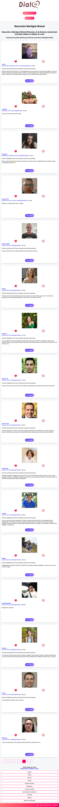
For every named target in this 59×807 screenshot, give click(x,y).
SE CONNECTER (29, 18)
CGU (41, 805)
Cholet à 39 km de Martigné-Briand (11, 245)
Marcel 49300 (6, 244)
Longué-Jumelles (29, 789)
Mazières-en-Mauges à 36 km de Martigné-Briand (15, 155)
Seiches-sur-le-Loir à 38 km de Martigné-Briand (14, 200)
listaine (4, 289)
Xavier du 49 (5, 423)
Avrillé (29, 780)
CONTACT (55, 805)
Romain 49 (5, 378)
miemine (4, 334)
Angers (29, 772)
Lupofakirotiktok (6, 603)
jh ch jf (4, 693)
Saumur (29, 777)
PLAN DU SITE (47, 805)
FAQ (37, 805)
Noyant (29, 797)
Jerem (3, 64)
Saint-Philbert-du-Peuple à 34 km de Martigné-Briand (16, 66)
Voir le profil (29, 81)
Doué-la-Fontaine (29, 783)
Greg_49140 (5, 199)
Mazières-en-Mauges (29, 800)
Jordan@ (4, 109)
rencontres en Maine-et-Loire (30, 768)
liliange (4, 558)
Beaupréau (29, 786)
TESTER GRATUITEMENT (29, 13)
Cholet (29, 775)
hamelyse (4, 154)
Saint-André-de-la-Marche (29, 792)
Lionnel (4, 513)
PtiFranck (4, 738)
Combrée (29, 795)
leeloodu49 (5, 468)
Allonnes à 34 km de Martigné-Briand (12, 110)
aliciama (4, 648)
